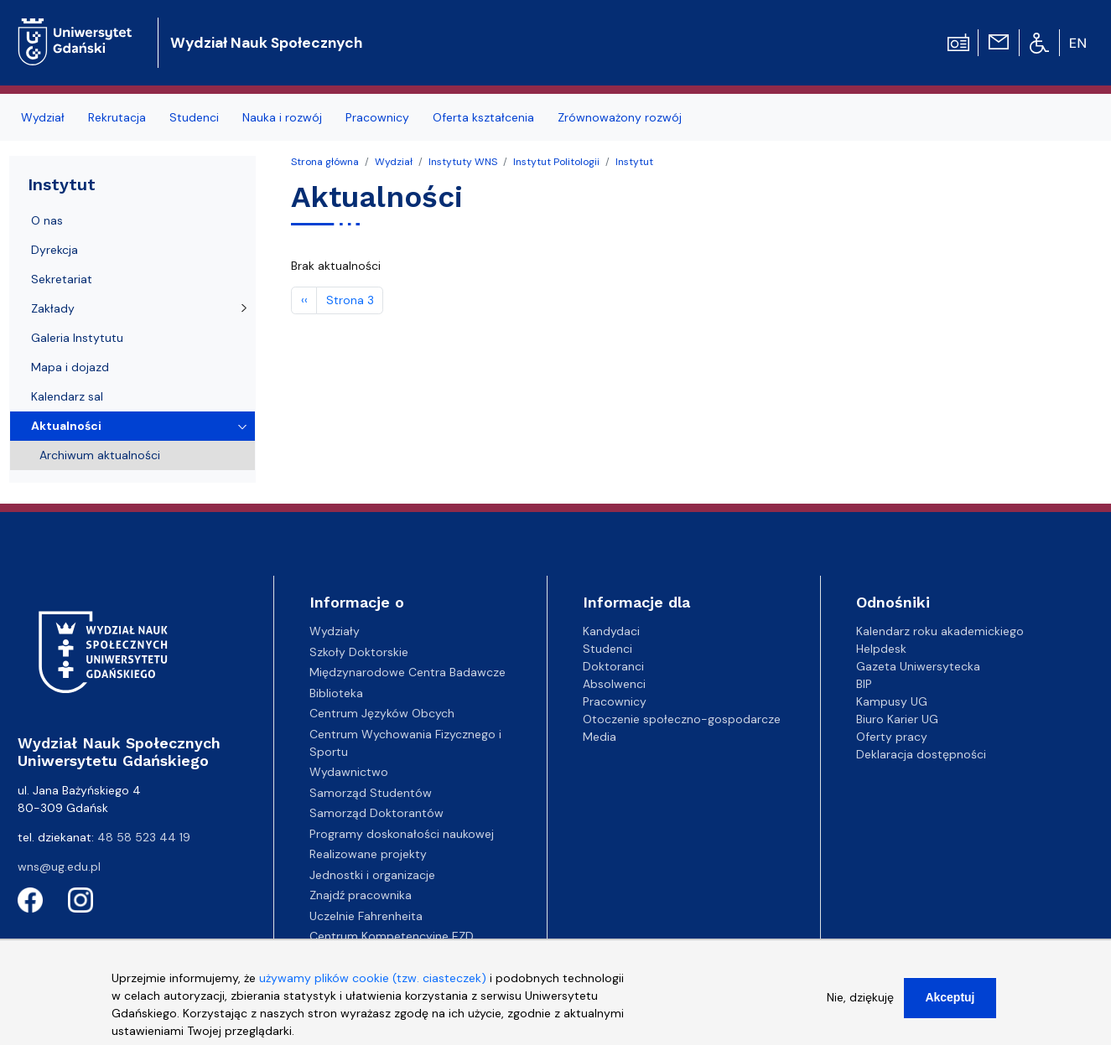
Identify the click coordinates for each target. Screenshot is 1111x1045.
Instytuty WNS (462, 161)
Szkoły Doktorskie (358, 652)
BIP (864, 683)
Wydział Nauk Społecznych (266, 43)
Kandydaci (611, 631)
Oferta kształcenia (483, 117)
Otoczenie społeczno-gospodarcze (682, 719)
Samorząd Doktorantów (376, 812)
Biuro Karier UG (897, 719)
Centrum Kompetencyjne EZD (391, 936)
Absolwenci (614, 683)
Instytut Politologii (556, 161)
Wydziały (334, 631)
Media (599, 736)
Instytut (634, 161)
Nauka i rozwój (282, 117)
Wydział (43, 117)
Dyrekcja (54, 249)
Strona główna (325, 161)
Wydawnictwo (348, 771)
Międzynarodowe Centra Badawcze (407, 672)
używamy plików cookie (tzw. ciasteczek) (372, 987)
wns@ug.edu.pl (59, 866)
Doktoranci (613, 666)
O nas (47, 220)
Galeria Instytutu (77, 337)
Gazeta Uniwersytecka (918, 666)
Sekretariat (61, 279)
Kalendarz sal (67, 396)
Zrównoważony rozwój (620, 117)
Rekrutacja (117, 117)
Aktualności (66, 425)
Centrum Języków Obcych (381, 713)
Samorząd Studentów (370, 792)
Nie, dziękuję (860, 1006)
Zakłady (53, 308)
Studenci (194, 117)
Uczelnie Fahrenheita (366, 915)
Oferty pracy (891, 736)
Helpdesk (881, 648)
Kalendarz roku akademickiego (940, 631)
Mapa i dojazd (70, 367)
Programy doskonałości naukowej (401, 833)
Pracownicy (377, 117)
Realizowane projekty (368, 853)
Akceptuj (949, 1006)
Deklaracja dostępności (921, 754)
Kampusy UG (891, 701)
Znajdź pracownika (360, 895)
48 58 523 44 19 (143, 837)
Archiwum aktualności (99, 455)
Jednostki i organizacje (372, 874)
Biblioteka (336, 693)
